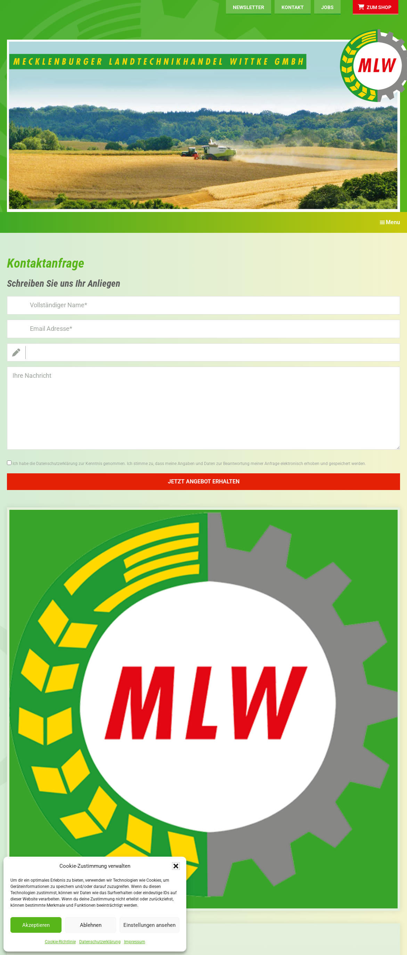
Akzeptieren (36, 925)
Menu (393, 222)
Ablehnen (90, 925)
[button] (175, 866)
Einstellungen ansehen (149, 925)
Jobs (327, 7)
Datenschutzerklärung (100, 941)
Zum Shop (379, 7)
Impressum (134, 941)
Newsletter (248, 7)
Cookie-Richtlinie (60, 941)
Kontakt (293, 7)
